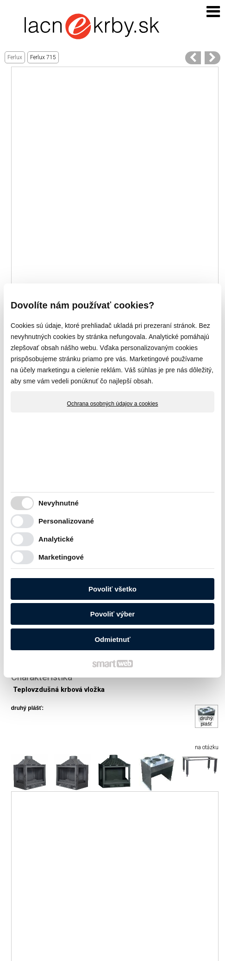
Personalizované (66, 521)
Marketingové (61, 557)
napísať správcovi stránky (152, 946)
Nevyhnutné (58, 503)
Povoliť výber (112, 614)
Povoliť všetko (112, 589)
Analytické (56, 539)
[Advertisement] (112, 179)
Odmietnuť (112, 639)
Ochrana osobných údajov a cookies (112, 403)
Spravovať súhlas (159, 952)
